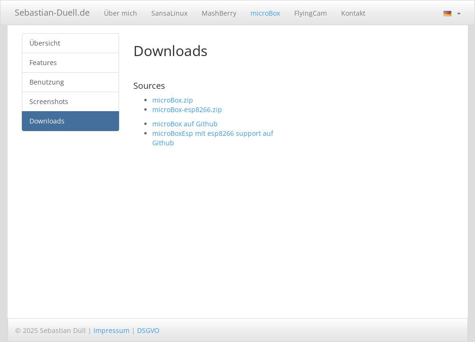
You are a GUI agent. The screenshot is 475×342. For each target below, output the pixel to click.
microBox (265, 13)
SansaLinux (169, 13)
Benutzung (46, 81)
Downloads (47, 120)
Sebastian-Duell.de (52, 12)
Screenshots (48, 101)
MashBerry (219, 13)
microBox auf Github (185, 123)
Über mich (120, 13)
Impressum (111, 330)
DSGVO (148, 330)
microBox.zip (172, 99)
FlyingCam (310, 13)
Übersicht (44, 43)
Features (43, 62)
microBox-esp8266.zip (187, 109)
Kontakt (353, 13)
